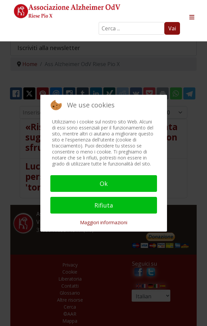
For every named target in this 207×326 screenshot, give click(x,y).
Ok (104, 184)
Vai (172, 28)
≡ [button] (192, 17)
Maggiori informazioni (103, 222)
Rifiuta (103, 205)
